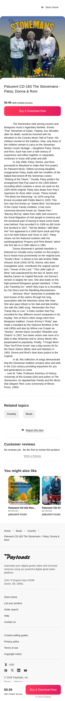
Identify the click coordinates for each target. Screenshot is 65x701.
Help (6, 615)
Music (29, 413)
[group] (24, 496)
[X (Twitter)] (12, 670)
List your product (13, 603)
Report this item (32, 430)
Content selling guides (16, 635)
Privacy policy (11, 641)
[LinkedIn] (18, 670)
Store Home (49, 7)
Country (11, 413)
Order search (11, 609)
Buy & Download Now (32, 110)
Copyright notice (13, 654)
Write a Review (32, 456)
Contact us (10, 622)
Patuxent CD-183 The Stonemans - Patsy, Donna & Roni (31, 538)
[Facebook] (5, 670)
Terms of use (11, 647)
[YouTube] (25, 670)
